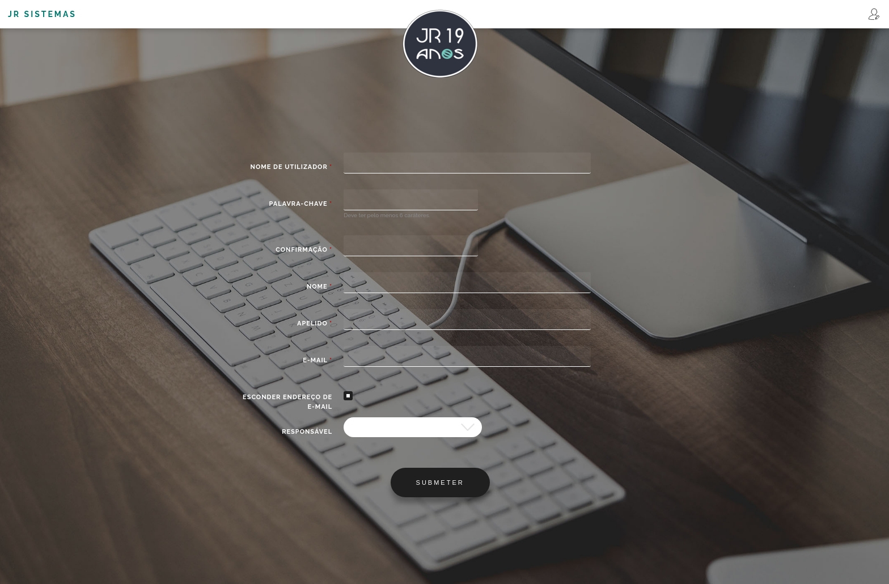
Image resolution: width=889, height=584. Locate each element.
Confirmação (304, 249)
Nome (319, 286)
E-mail (317, 360)
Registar (874, 14)
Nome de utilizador (292, 167)
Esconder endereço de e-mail (287, 402)
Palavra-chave (301, 204)
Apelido (314, 323)
